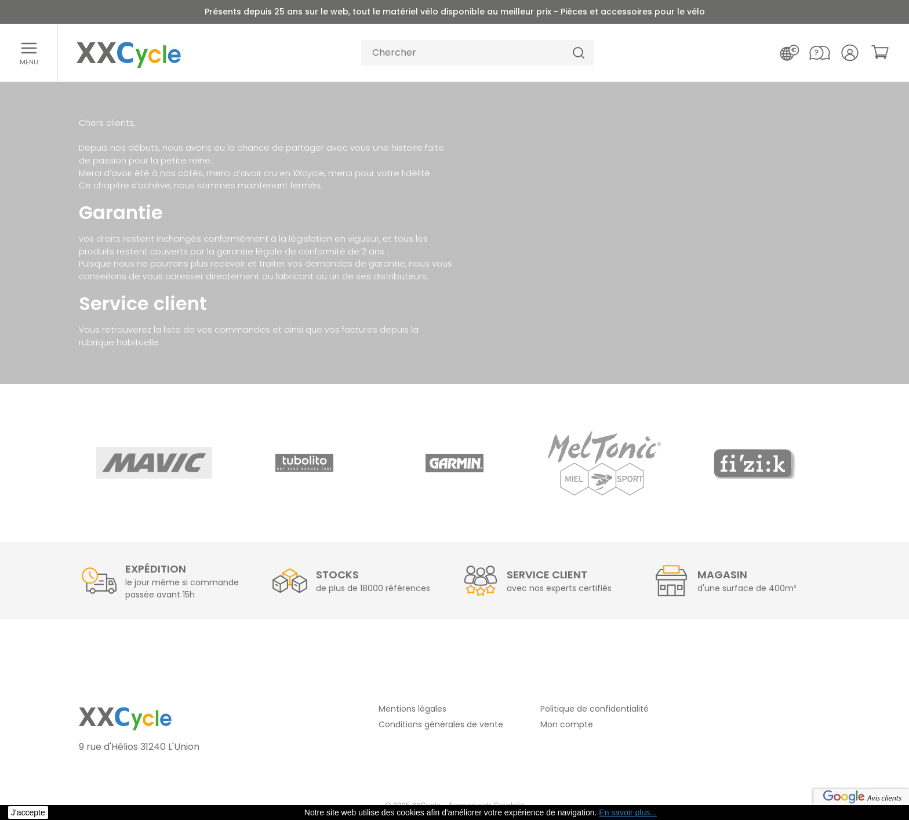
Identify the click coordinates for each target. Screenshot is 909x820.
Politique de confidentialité (594, 709)
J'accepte (28, 812)
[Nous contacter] (820, 53)
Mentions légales (412, 709)
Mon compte (566, 724)
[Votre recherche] (462, 53)
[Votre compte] (850, 53)
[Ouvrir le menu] (29, 53)
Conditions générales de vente (441, 724)
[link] (880, 52)
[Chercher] (578, 53)
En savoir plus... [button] (628, 812)
